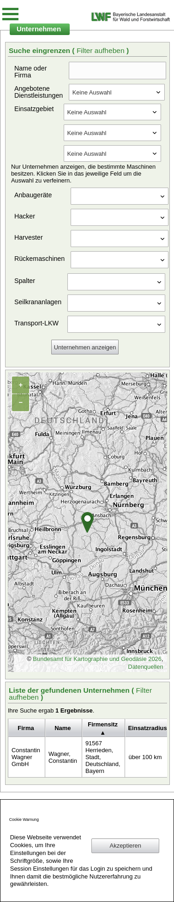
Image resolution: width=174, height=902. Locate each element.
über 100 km (145, 757)
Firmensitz (103, 724)
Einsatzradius (147, 728)
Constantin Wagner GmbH (26, 757)
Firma (26, 728)
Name (62, 728)
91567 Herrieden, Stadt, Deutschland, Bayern (102, 757)
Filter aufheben (101, 50)
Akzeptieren (125, 845)
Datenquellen (145, 666)
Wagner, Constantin (62, 757)
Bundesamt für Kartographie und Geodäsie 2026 (97, 658)
